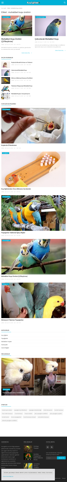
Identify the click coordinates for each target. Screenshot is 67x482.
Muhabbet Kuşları (6, 341)
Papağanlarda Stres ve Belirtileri (13, 393)
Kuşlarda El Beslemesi (9, 145)
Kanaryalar (4, 344)
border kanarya (59, 410)
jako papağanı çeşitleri (56, 413)
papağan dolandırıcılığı (35, 410)
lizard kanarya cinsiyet (30, 417)
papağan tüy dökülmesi (20, 410)
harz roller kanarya (7, 413)
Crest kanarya (18, 413)
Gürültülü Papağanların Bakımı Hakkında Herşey (38, 456)
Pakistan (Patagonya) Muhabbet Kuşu (21, 86)
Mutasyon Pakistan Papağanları (12, 320)
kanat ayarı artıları (7, 410)
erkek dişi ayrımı (48, 410)
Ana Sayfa (3, 8)
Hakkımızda (57, 478)
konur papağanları (16, 417)
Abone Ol (61, 458)
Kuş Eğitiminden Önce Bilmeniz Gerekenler (16, 189)
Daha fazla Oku (27, 53)
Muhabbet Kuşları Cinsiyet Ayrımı (20, 93)
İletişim (64, 478)
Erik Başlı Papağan (36, 447)
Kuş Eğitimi (4, 335)
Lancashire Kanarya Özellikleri (37, 465)
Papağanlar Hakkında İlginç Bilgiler (13, 233)
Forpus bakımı (28, 413)
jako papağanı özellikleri (41, 413)
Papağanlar (4, 338)
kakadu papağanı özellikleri (9, 420)
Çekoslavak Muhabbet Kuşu (47, 39)
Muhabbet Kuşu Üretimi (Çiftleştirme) (11, 40)
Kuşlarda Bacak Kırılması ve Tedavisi (21, 62)
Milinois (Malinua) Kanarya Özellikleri (22, 78)
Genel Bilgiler (5, 348)
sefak (2, 44)
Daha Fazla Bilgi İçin (8, 476)
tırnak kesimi (5, 417)
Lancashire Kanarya (43, 417)
